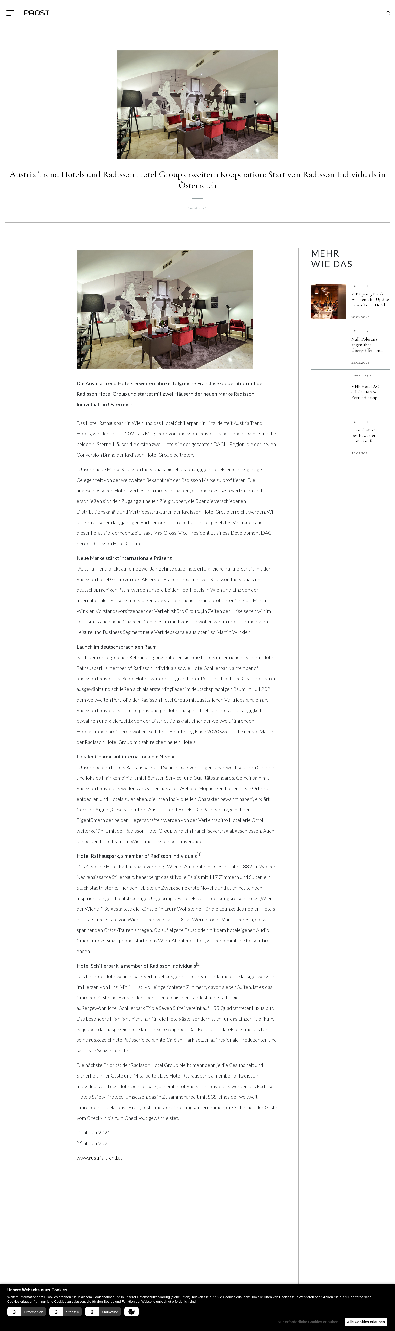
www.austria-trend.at (99, 1158)
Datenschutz (115, 1279)
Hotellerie (361, 286)
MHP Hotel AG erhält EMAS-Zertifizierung (365, 392)
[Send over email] (127, 1192)
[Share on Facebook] (82, 1192)
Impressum (112, 1269)
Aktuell (174, 1269)
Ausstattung (178, 1279)
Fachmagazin (243, 1269)
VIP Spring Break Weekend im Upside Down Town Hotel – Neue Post (370, 299)
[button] (26, 1311)
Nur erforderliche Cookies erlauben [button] (306, 1322)
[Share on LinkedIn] (97, 1192)
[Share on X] (112, 1192)
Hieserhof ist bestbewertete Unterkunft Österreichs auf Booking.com (367, 435)
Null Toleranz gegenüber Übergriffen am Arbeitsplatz (365, 344)
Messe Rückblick (245, 1279)
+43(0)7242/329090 (57, 1281)
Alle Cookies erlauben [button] (365, 1322)
